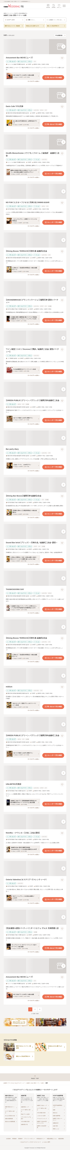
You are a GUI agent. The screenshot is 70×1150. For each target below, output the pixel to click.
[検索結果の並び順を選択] (60, 35)
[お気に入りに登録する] (62, 58)
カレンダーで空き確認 (53, 174)
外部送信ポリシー (41, 1138)
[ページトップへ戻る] (35, 1077)
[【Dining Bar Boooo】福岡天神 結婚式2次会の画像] (35, 484)
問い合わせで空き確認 (53, 77)
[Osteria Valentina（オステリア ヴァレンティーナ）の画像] (35, 868)
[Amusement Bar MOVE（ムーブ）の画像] (35, 46)
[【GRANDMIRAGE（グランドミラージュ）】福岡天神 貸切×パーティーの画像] (35, 288)
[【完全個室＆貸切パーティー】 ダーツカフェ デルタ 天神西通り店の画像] (35, 917)
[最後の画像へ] (63, 46)
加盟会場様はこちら (52, 1138)
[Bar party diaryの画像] (35, 438)
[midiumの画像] (35, 675)
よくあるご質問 (46, 1142)
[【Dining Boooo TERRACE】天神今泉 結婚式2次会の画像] (35, 240)
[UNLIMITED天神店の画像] (35, 773)
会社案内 (8, 1138)
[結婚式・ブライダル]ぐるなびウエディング (14, 1083)
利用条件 (20, 1138)
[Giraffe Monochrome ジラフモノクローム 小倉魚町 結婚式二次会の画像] (35, 142)
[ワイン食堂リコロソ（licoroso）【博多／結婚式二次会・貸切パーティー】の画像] (35, 338)
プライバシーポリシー (29, 1138)
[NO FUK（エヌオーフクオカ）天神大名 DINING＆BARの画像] (35, 191)
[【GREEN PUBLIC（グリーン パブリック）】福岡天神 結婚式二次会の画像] (35, 389)
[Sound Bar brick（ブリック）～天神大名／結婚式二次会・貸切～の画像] (35, 531)
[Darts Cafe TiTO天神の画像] (35, 95)
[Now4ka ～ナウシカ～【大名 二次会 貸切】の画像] (35, 821)
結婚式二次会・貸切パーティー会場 (35, 1083)
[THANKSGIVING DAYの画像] (35, 578)
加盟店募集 (61, 1138)
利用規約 (14, 1138)
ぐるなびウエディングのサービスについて (30, 1142)
